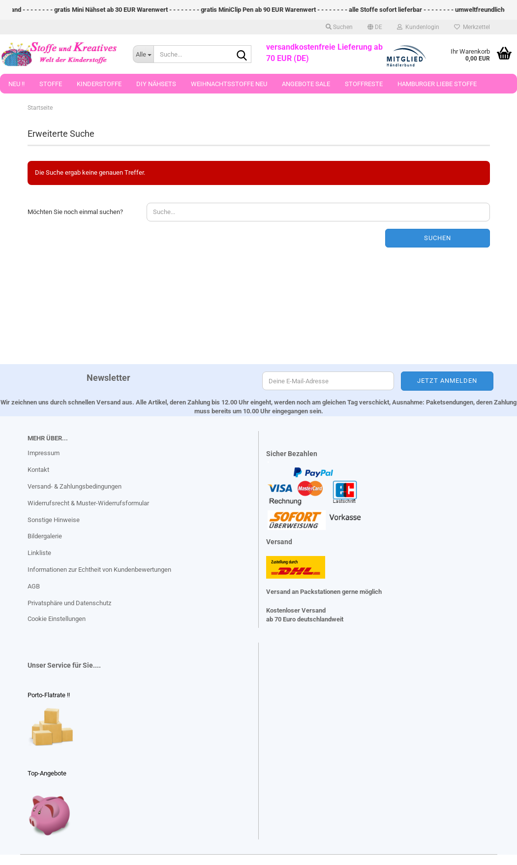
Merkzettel (472, 27)
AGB (34, 586)
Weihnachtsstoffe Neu (229, 84)
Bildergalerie (45, 536)
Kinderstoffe (99, 84)
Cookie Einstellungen (57, 618)
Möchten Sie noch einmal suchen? (75, 212)
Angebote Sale (306, 84)
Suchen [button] (339, 27)
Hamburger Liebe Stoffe (437, 84)
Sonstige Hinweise (54, 520)
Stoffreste (364, 84)
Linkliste (39, 552)
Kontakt (38, 469)
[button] (375, 27)
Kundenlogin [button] (418, 27)
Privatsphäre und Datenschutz (69, 603)
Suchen (437, 238)
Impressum (44, 453)
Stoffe (50, 84)
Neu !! (16, 84)
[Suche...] (143, 54)
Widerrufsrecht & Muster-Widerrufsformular (88, 503)
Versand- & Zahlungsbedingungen (75, 486)
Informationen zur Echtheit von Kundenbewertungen (99, 569)
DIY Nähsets (156, 84)
